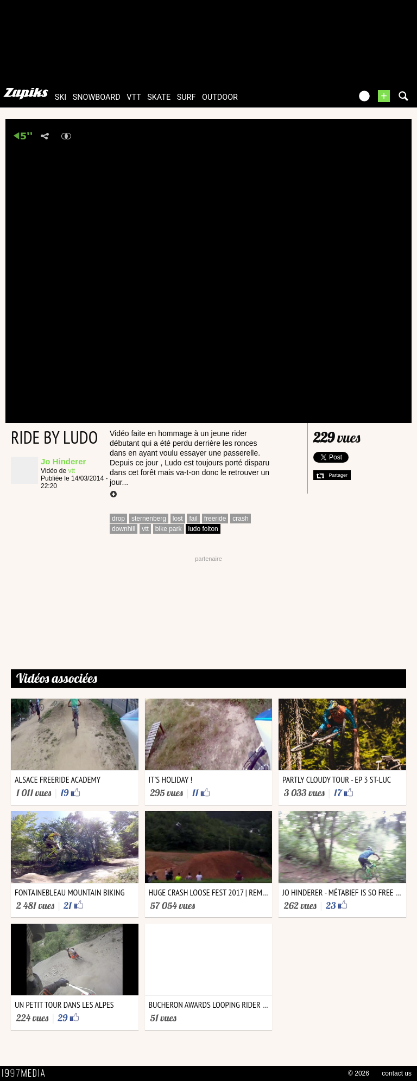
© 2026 (358, 1073)
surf (186, 97)
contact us (397, 1073)
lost (178, 518)
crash (240, 518)
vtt (134, 97)
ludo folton (203, 529)
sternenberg (148, 518)
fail (193, 518)
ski (61, 97)
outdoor (220, 97)
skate (158, 97)
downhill (123, 529)
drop (118, 518)
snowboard (97, 97)
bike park (168, 529)
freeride (215, 518)
